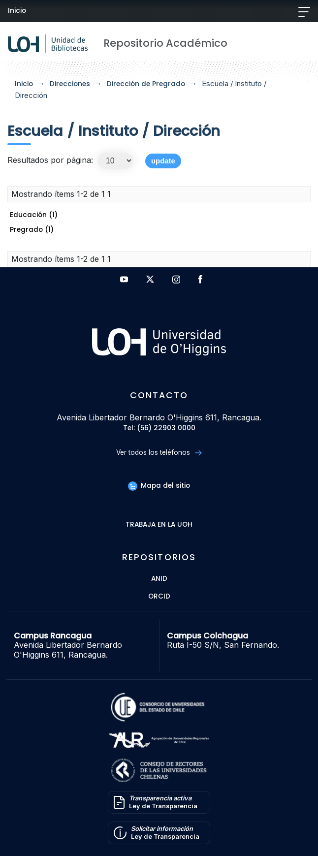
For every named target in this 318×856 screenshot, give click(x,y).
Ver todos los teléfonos (158, 452)
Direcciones (70, 84)
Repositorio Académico (165, 43)
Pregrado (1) (32, 229)
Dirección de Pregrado (146, 84)
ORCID (159, 597)
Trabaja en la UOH (159, 525)
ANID (159, 579)
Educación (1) (34, 215)
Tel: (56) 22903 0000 (159, 428)
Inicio (17, 10)
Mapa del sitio (159, 485)
